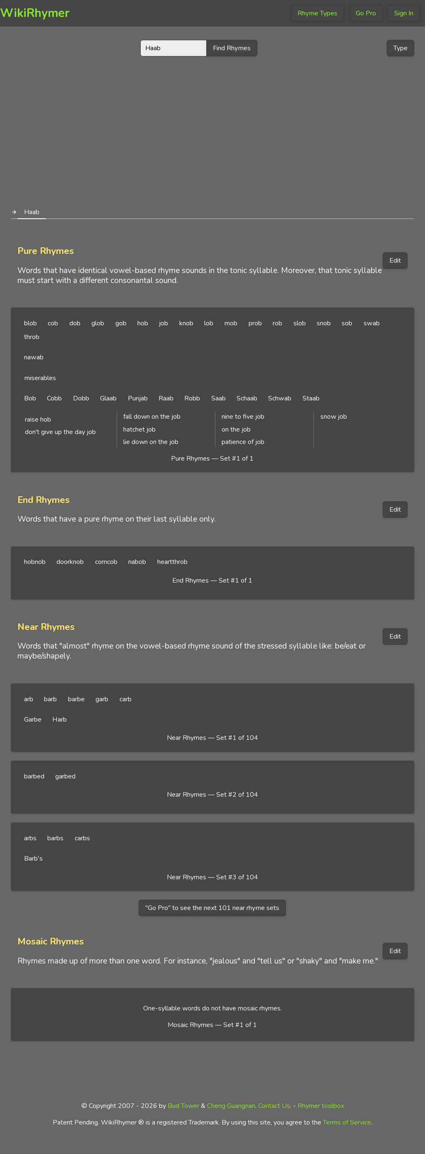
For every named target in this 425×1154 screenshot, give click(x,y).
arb (28, 699)
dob (75, 323)
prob (255, 323)
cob (53, 323)
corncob (106, 561)
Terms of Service (347, 1122)
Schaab (247, 398)
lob (208, 323)
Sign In (403, 13)
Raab (166, 398)
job (163, 323)
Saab (218, 398)
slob (299, 323)
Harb (59, 719)
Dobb (81, 398)
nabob (137, 561)
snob (324, 323)
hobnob (35, 561)
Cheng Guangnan (231, 1105)
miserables (40, 378)
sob (347, 323)
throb (31, 337)
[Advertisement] (213, 128)
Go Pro (366, 13)
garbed (65, 776)
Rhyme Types (317, 13)
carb (126, 699)
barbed (34, 776)
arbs (30, 838)
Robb (192, 398)
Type (400, 48)
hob (142, 323)
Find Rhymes (232, 48)
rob (277, 323)
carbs (82, 838)
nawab (34, 357)
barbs (55, 838)
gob (121, 323)
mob (230, 323)
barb (50, 699)
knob (186, 323)
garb (101, 699)
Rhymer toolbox (321, 1105)
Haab (31, 212)
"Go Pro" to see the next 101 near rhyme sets (212, 907)
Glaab (108, 398)
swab (372, 323)
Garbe (33, 719)
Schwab (279, 398)
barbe (76, 699)
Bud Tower (183, 1105)
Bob (30, 398)
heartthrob (172, 561)
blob (30, 323)
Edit (395, 260)
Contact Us (274, 1105)
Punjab (138, 398)
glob (97, 323)
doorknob (70, 561)
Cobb (54, 398)
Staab (311, 398)
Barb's (33, 858)
